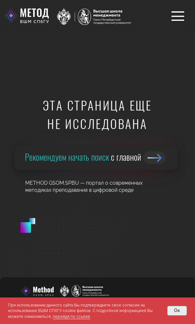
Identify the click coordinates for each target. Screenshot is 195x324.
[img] (154, 157)
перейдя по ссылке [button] (71, 316)
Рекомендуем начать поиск (83, 156)
